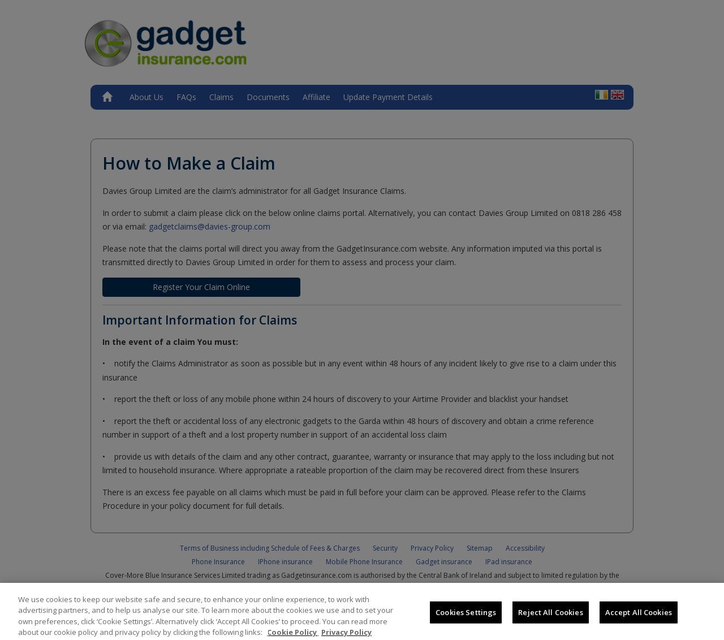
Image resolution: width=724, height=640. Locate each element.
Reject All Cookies (550, 621)
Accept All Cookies (638, 621)
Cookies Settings (466, 621)
